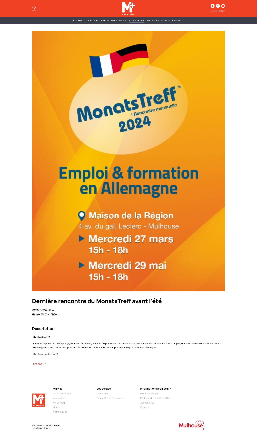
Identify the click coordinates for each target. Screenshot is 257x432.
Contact (178, 20)
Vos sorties (136, 20)
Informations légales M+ (155, 388)
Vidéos (165, 20)
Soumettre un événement (110, 398)
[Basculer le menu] (34, 8)
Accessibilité (147, 402)
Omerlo (47, 428)
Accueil (78, 20)
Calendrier (102, 393)
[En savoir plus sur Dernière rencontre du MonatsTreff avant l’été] (129, 364)
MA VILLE (92, 20)
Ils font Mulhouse (62, 393)
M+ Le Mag (153, 20)
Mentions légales (149, 393)
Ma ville (57, 388)
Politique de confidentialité (155, 398)
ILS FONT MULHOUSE (113, 20)
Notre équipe (60, 411)
